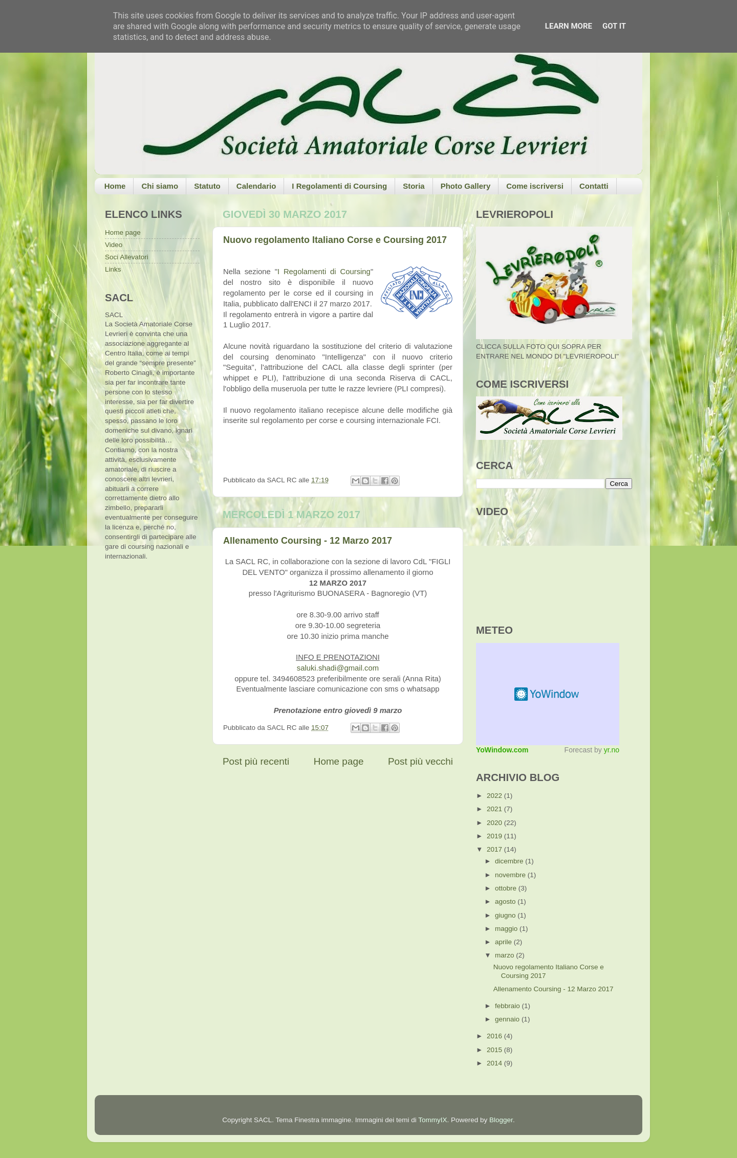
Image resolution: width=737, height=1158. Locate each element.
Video (113, 245)
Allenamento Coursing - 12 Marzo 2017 (307, 541)
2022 (495, 795)
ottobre (506, 888)
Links (113, 269)
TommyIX (432, 1120)
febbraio (508, 1006)
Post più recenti (256, 761)
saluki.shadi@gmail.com (338, 668)
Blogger (501, 1120)
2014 (495, 1063)
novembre (511, 875)
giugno (506, 915)
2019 (495, 836)
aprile (504, 942)
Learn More (568, 26)
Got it (614, 26)
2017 (495, 849)
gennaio (508, 1019)
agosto (506, 901)
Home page (339, 761)
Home (115, 186)
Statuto (207, 186)
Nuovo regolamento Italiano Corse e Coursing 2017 (335, 240)
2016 (495, 1036)
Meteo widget (547, 694)
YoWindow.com (502, 750)
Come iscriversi (534, 186)
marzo (505, 955)
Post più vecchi (420, 761)
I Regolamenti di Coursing (339, 186)
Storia (414, 186)
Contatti (594, 186)
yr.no (611, 750)
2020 (495, 823)
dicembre (510, 861)
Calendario (256, 186)
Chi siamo (159, 186)
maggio (507, 928)
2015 (495, 1050)
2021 (495, 809)
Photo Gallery (466, 186)
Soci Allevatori (126, 257)
